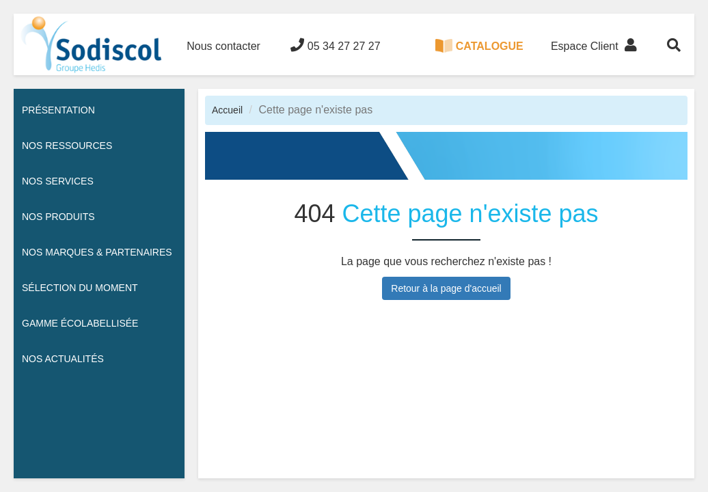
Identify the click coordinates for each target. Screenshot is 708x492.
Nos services (58, 181)
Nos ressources (67, 145)
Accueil (227, 110)
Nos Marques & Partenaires (97, 252)
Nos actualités (63, 358)
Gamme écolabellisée (80, 323)
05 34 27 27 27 (335, 45)
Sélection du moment (80, 287)
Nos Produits (58, 216)
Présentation (58, 110)
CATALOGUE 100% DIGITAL (479, 57)
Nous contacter (223, 46)
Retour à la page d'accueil (446, 288)
